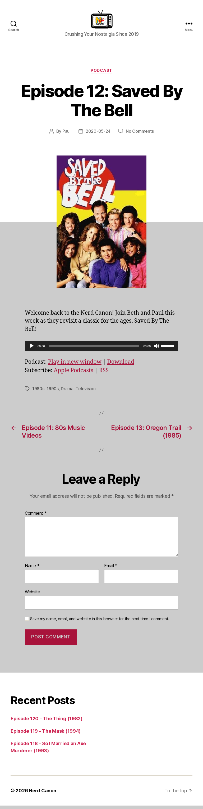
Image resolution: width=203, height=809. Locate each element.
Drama (67, 392)
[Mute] (156, 349)
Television (85, 392)
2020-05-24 (98, 134)
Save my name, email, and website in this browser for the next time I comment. (99, 622)
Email (110, 569)
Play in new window (75, 365)
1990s (53, 392)
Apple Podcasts (73, 373)
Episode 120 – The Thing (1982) (46, 722)
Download (120, 365)
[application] (101, 349)
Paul (66, 134)
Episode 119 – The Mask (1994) (46, 734)
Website (32, 595)
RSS (104, 373)
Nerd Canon (42, 794)
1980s (38, 392)
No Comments (140, 134)
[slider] (94, 349)
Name (32, 569)
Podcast (101, 74)
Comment (36, 516)
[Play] (31, 349)
